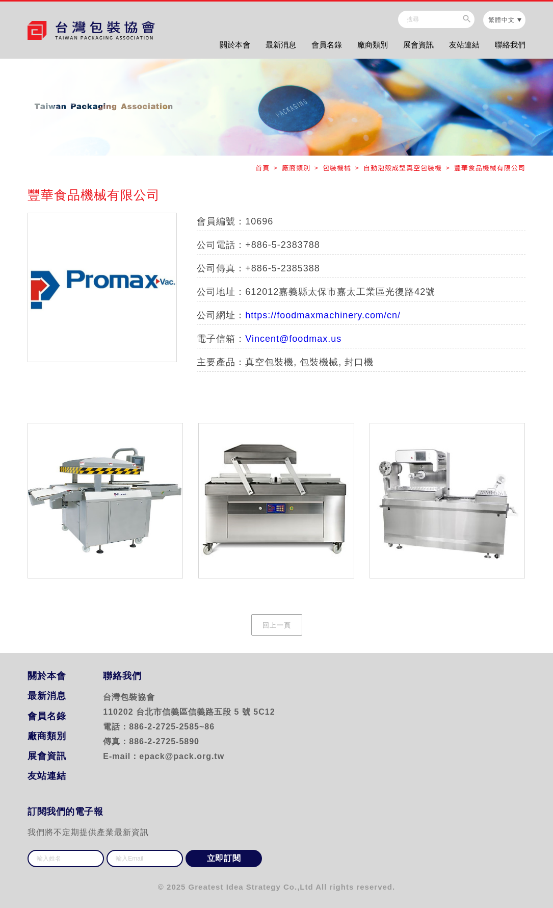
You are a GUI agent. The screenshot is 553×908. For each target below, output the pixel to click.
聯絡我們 (510, 44)
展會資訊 (418, 44)
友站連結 (464, 44)
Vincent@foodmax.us (293, 339)
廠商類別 (372, 44)
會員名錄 (326, 44)
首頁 (263, 167)
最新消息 (281, 44)
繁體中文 (501, 19)
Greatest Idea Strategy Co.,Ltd (251, 886)
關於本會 (235, 44)
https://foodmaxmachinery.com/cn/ (323, 315)
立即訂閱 (224, 858)
